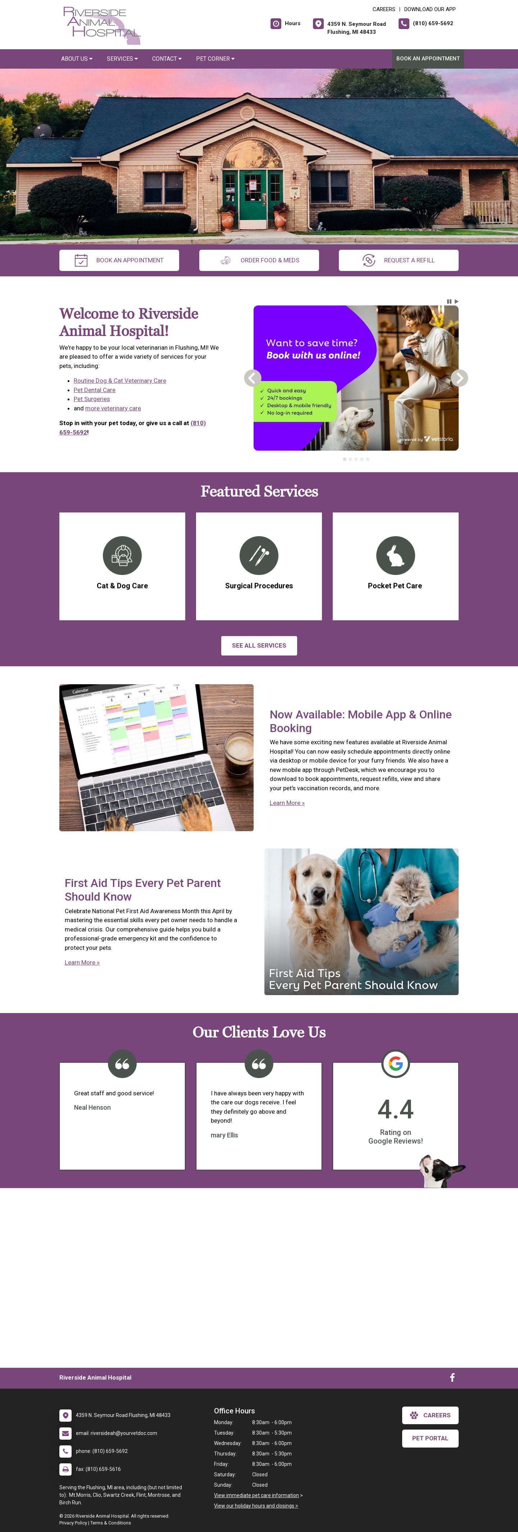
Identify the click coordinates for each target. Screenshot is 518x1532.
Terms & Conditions (110, 1523)
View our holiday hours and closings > (256, 1506)
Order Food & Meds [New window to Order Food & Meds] (259, 260)
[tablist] (356, 459)
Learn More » (287, 802)
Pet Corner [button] (215, 58)
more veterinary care (113, 408)
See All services (259, 645)
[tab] (344, 459)
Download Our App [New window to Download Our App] (430, 9)
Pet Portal (430, 1438)
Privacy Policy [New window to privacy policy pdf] (73, 1523)
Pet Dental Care (94, 390)
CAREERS (384, 9)
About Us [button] (76, 58)
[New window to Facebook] (452, 1379)
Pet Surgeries (92, 398)
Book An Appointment (428, 58)
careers (430, 1415)
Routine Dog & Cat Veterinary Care (120, 380)
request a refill (399, 260)
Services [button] (122, 58)
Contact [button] (167, 58)
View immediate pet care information (256, 1495)
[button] (449, 301)
